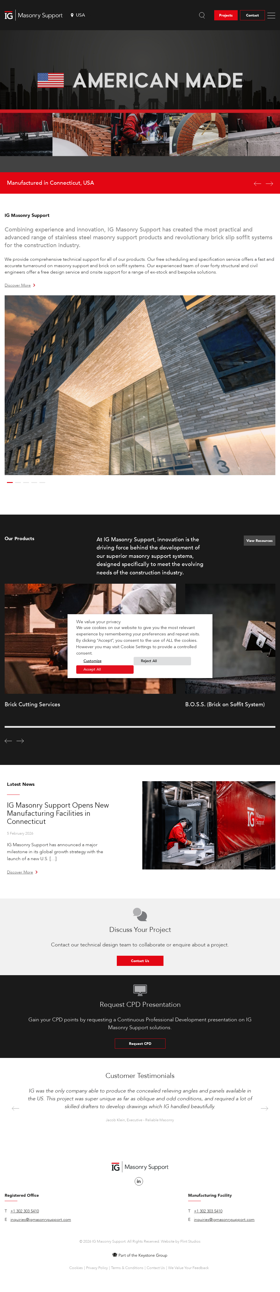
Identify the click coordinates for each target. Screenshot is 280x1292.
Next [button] (264, 1109)
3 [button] (26, 482)
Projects (226, 15)
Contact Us (140, 961)
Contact (252, 15)
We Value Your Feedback (188, 1268)
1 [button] (10, 482)
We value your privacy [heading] (98, 622)
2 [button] (18, 482)
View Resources (259, 540)
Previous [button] (15, 1109)
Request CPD (140, 1043)
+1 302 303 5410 (24, 1211)
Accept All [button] (92, 669)
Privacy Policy (97, 1268)
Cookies (76, 1268)
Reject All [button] (149, 661)
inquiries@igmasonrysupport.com (40, 1219)
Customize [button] (92, 661)
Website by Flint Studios (181, 1241)
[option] (140, 112)
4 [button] (34, 482)
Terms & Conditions (127, 1268)
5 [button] (42, 482)
